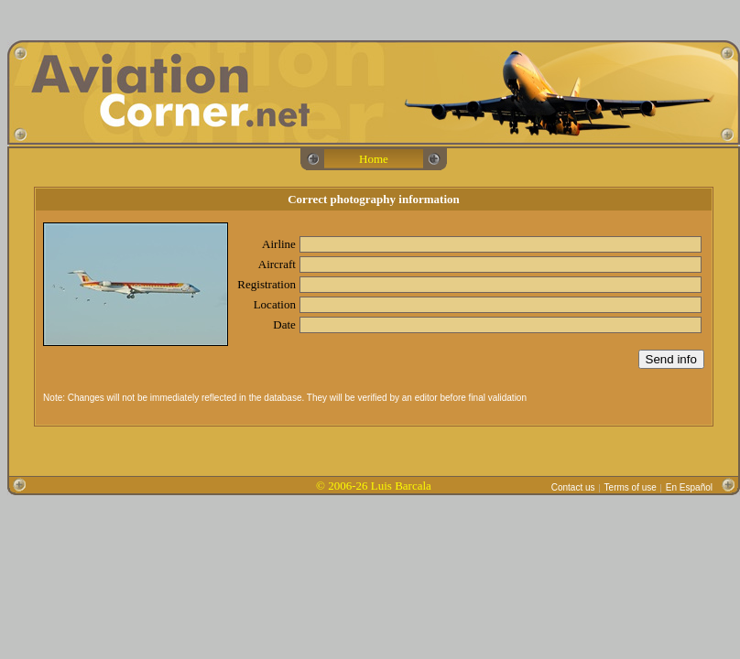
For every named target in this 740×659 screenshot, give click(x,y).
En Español (689, 487)
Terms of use (630, 487)
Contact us (573, 487)
